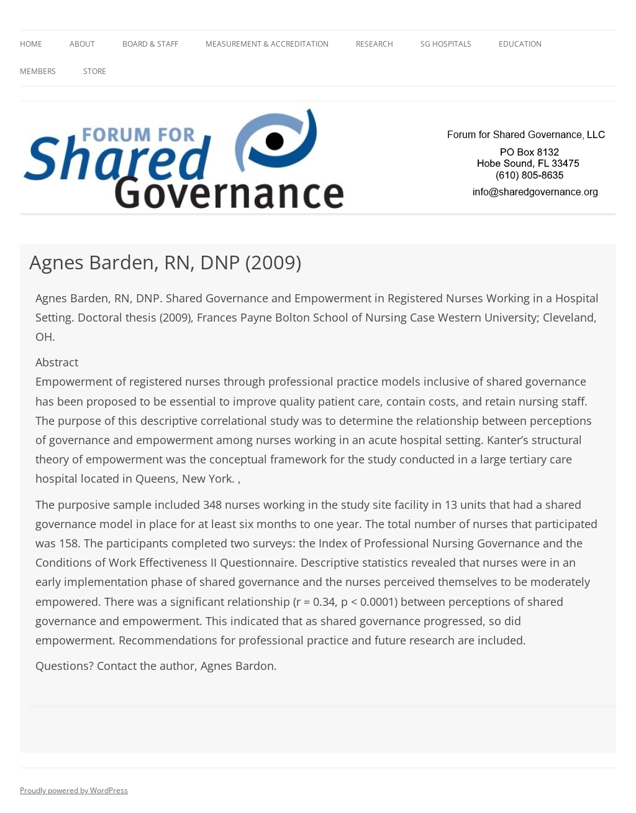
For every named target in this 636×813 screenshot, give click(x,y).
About (82, 44)
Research (374, 44)
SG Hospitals (445, 44)
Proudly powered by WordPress (74, 790)
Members (38, 71)
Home (31, 44)
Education (520, 44)
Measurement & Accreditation (267, 44)
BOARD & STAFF (150, 44)
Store (94, 71)
